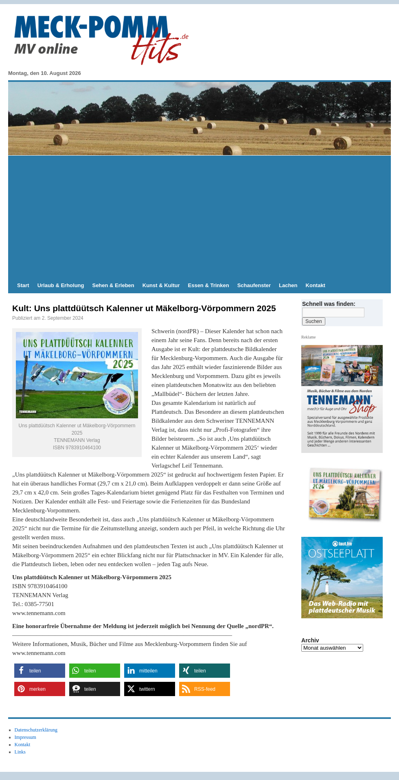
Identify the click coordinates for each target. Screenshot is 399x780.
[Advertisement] (199, 217)
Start (23, 285)
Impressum (25, 737)
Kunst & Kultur (161, 285)
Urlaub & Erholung (60, 285)
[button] (39, 671)
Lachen (288, 285)
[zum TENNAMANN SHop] (345, 495)
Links (20, 752)
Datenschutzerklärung (36, 730)
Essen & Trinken (208, 285)
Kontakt (315, 285)
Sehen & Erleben (113, 285)
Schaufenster (254, 285)
